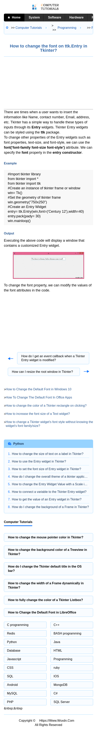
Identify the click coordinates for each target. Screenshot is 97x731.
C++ (56, 625)
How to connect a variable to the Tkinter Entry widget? (49, 491)
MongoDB (60, 684)
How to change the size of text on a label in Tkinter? (47, 453)
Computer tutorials (29, 27)
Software (54, 17)
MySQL (12, 693)
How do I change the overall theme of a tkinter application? (50, 476)
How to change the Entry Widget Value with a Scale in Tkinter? (50, 484)
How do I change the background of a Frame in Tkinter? (50, 507)
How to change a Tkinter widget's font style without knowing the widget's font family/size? (49, 423)
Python (12, 642)
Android (12, 684)
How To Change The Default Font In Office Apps (39, 397)
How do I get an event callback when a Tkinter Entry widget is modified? (53, 358)
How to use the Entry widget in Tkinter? (39, 461)
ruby (57, 667)
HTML (58, 650)
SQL (10, 676)
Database (13, 650)
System (34, 17)
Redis (11, 633)
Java (57, 642)
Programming (67, 27)
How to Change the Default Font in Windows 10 (38, 389)
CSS (10, 667)
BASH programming (67, 633)
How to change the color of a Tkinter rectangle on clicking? (46, 405)
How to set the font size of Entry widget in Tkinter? (46, 469)
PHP (10, 702)
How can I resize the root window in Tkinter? (42, 371)
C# (55, 693)
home (16, 17)
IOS (56, 676)
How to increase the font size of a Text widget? (38, 413)
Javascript (14, 659)
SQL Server (62, 702)
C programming (17, 625)
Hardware (76, 17)
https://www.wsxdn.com (56, 720)
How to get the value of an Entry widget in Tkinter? (46, 499)
